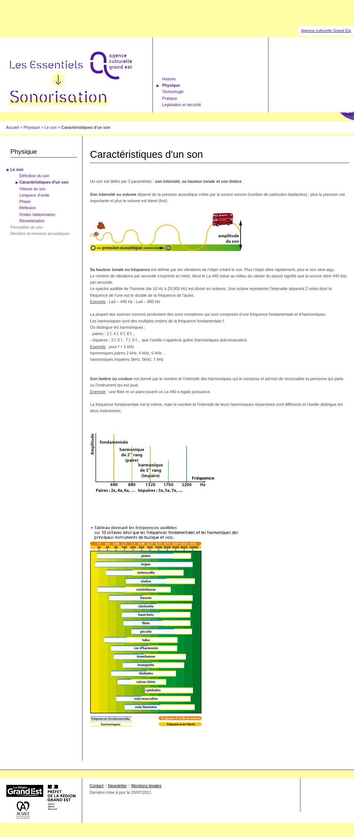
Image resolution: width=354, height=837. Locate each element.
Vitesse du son (32, 189)
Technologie (173, 91)
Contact (96, 785)
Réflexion (27, 208)
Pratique (169, 98)
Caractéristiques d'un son (43, 182)
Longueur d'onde (34, 195)
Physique (171, 85)
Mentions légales (146, 785)
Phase (25, 201)
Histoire (169, 79)
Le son (51, 127)
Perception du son (26, 227)
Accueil (12, 127)
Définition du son (34, 176)
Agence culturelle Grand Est (326, 30)
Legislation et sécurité (181, 104)
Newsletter (117, 785)
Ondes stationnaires (37, 214)
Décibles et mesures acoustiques (39, 233)
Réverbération (32, 221)
